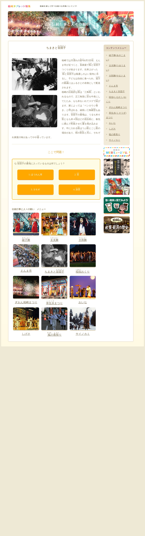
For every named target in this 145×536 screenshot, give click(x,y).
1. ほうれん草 (35, 174)
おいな (112, 123)
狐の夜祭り (114, 134)
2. (77, 174)
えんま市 (113, 86)
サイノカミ (114, 140)
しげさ (112, 129)
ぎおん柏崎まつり (118, 107)
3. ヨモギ (35, 189)
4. (76, 189)
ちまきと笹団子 (117, 91)
